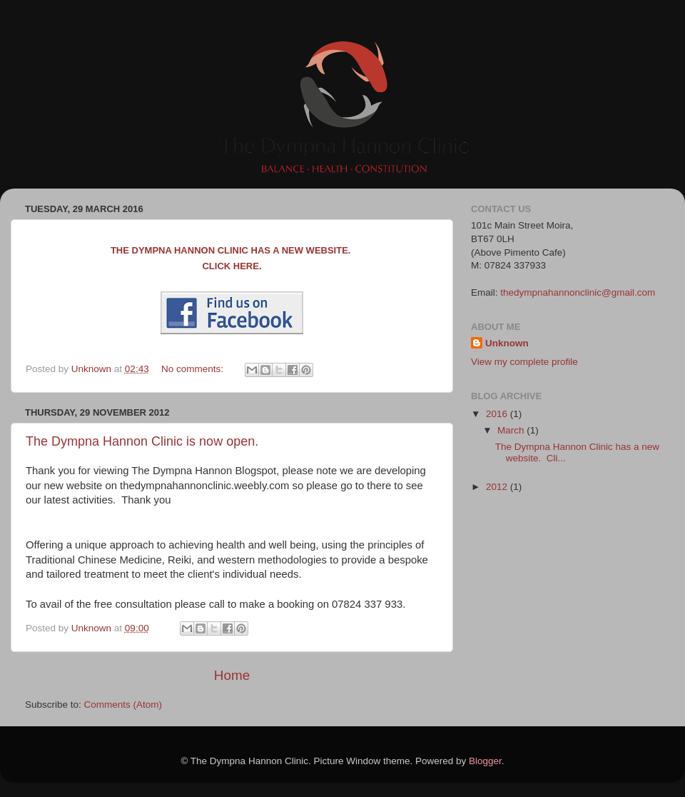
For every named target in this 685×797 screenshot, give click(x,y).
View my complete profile (524, 361)
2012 (498, 486)
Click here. (231, 266)
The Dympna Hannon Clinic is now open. (142, 441)
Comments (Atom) (123, 704)
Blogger (485, 761)
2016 (498, 413)
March (512, 430)
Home (232, 675)
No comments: (193, 369)
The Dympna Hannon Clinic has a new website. (232, 250)
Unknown (507, 343)
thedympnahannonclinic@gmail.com (577, 292)
